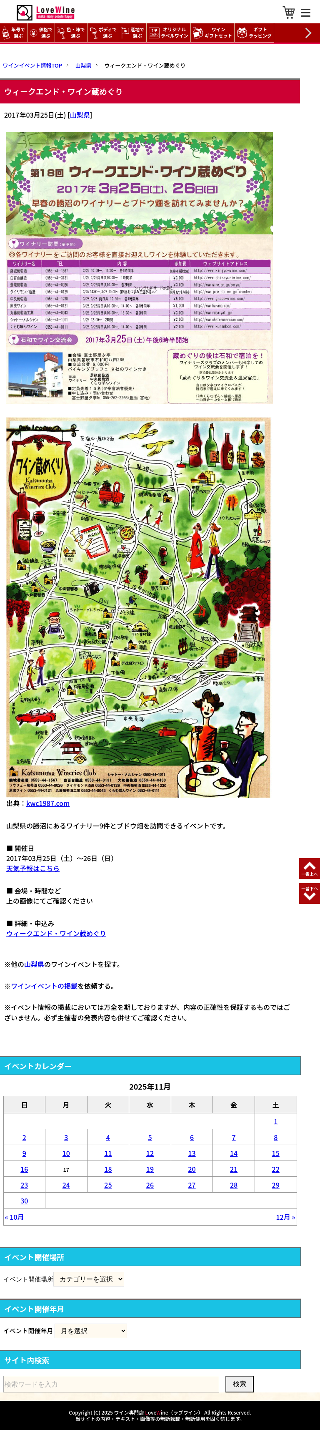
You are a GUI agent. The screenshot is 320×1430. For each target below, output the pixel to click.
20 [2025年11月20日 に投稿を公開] (191, 1169)
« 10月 (14, 1217)
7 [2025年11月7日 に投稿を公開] (234, 1137)
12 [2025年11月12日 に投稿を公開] (150, 1153)
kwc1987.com (48, 803)
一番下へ (309, 888)
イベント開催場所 (28, 1279)
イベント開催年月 (28, 1330)
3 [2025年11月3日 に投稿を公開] (66, 1137)
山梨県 (80, 115)
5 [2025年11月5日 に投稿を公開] (150, 1137)
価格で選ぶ (41, 33)
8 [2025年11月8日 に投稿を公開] (276, 1137)
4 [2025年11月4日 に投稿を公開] (108, 1137)
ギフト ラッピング (255, 33)
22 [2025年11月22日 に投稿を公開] (276, 1169)
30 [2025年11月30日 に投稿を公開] (24, 1201)
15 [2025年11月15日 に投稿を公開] (276, 1153)
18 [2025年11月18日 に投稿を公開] (108, 1169)
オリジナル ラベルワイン (169, 33)
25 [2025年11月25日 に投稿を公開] (108, 1185)
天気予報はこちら (33, 868)
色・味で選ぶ (71, 33)
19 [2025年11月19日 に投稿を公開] (150, 1169)
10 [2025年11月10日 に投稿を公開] (66, 1153)
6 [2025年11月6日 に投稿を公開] (192, 1137)
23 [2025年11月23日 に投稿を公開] (24, 1185)
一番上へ (309, 874)
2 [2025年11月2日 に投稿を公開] (24, 1137)
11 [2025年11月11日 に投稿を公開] (108, 1153)
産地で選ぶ (132, 33)
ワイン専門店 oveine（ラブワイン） (158, 1412)
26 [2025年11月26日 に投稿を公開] (150, 1185)
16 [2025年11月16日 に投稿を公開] (24, 1169)
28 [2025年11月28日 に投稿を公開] (234, 1185)
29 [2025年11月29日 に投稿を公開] (276, 1185)
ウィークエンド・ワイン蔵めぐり (56, 933)
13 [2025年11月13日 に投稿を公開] (191, 1153)
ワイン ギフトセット (214, 33)
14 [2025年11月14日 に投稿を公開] (234, 1153)
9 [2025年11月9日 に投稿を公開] (24, 1153)
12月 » (285, 1217)
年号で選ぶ (13, 33)
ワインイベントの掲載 (44, 986)
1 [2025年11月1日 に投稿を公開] (276, 1121)
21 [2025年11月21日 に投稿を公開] (234, 1169)
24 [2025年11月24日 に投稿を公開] (66, 1185)
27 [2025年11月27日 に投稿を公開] (191, 1185)
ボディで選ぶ (103, 33)
